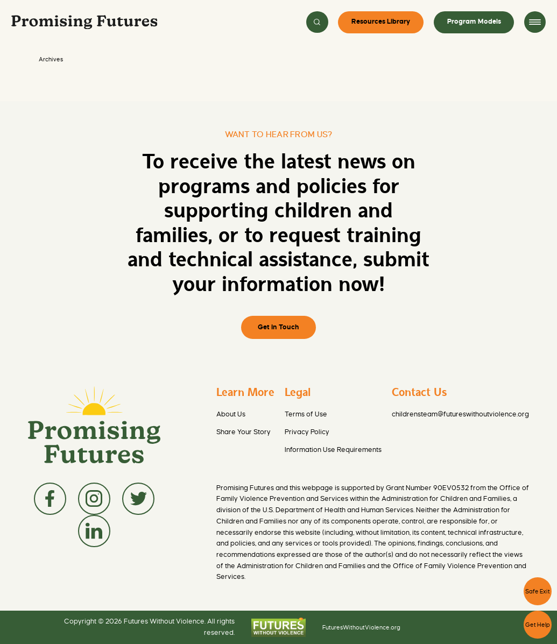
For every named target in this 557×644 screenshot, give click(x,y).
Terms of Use (306, 414)
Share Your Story (243, 432)
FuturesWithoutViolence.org (361, 627)
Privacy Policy (307, 432)
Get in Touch (278, 327)
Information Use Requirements (333, 450)
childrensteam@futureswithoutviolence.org (460, 414)
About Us (230, 414)
